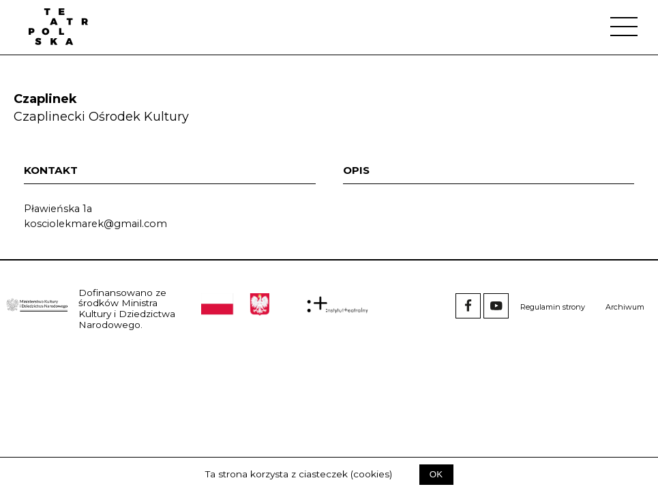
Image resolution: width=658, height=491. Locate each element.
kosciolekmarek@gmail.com (95, 224)
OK (436, 474)
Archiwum (624, 307)
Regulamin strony (552, 307)
